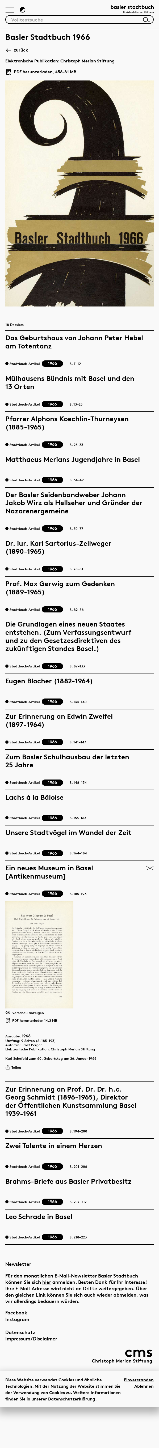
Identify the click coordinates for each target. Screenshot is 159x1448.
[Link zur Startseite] (127, 12)
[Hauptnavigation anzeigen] (10, 13)
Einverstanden (139, 1420)
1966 (29, 1071)
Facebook (16, 1354)
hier (46, 1323)
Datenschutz (20, 1373)
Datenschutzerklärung (71, 1439)
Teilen (15, 1109)
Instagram (17, 1360)
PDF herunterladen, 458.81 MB (40, 76)
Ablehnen (144, 1426)
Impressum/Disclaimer (31, 1380)
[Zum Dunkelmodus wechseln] (25, 12)
